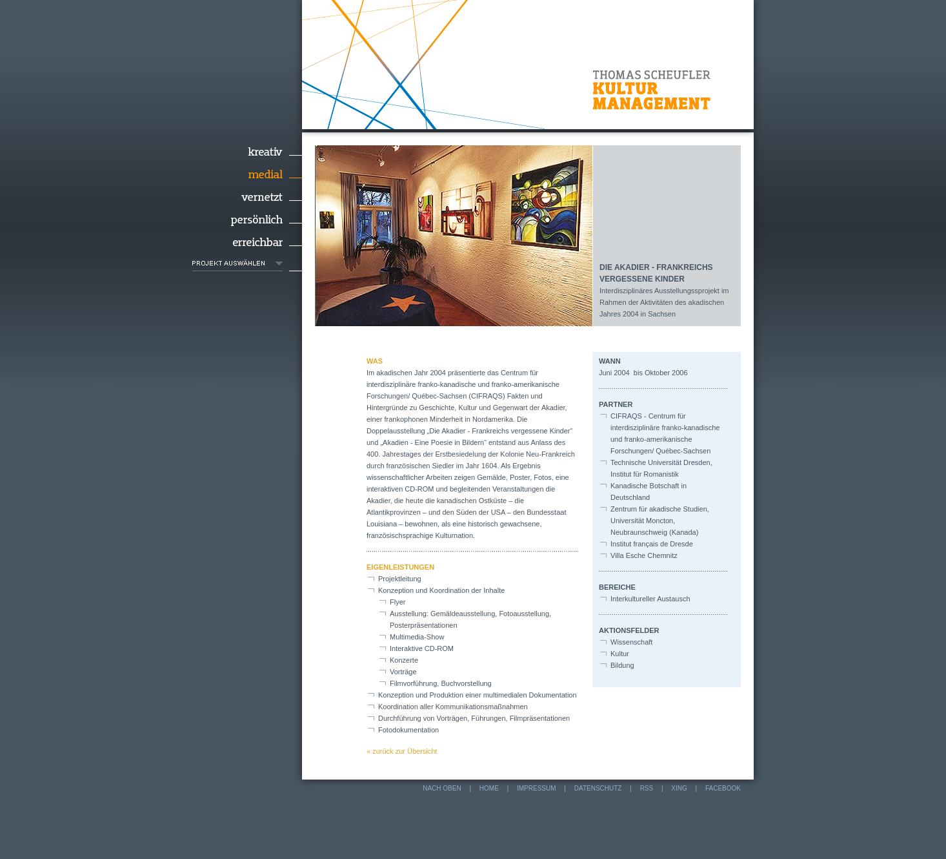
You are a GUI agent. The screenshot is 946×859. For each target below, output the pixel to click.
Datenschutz (598, 788)
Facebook (723, 788)
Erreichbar (247, 242)
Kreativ (247, 151)
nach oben (442, 788)
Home (489, 788)
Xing (679, 788)
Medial (247, 174)
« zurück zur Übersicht (402, 751)
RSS (647, 788)
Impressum (536, 788)
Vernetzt (247, 197)
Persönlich (247, 219)
